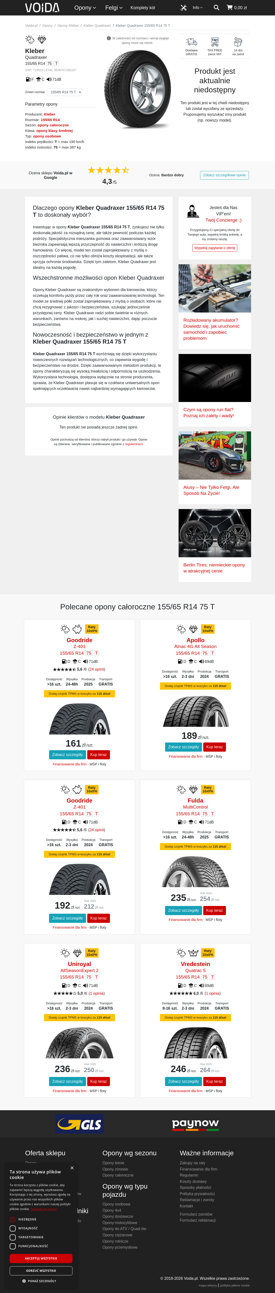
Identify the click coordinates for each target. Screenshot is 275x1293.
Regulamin (189, 1175)
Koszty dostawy (193, 1181)
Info (198, 7)
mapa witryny (208, 1285)
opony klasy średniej (54, 131)
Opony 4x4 (111, 1210)
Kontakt (186, 1206)
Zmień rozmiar (35, 92)
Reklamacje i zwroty (197, 1200)
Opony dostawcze (117, 1216)
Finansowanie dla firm (70, 764)
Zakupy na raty (192, 1163)
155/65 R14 (50, 120)
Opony (85, 7)
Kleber (49, 114)
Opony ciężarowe (117, 1235)
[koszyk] (236, 7)
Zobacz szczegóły (67, 755)
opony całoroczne (53, 125)
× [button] (72, 1168)
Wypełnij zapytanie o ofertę (215, 248)
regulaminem (134, 444)
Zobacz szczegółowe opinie (224, 175)
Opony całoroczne (118, 1175)
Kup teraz (98, 755)
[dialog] (41, 1225)
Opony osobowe (116, 1204)
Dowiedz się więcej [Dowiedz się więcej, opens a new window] (43, 1209)
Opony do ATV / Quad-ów (124, 1229)
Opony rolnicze (115, 1241)
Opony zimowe (115, 1169)
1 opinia (96, 993)
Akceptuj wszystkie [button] (41, 1258)
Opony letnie (113, 1163)
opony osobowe (47, 136)
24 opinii (96, 669)
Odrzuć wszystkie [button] (41, 1271)
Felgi (114, 7)
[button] (41, 1281)
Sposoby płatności (195, 1187)
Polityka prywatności (197, 1194)
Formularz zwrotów (196, 1214)
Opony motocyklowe (119, 1223)
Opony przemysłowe (120, 1247)
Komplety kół (142, 7)
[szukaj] (216, 7)
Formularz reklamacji (198, 1220)
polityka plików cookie (235, 1285)
